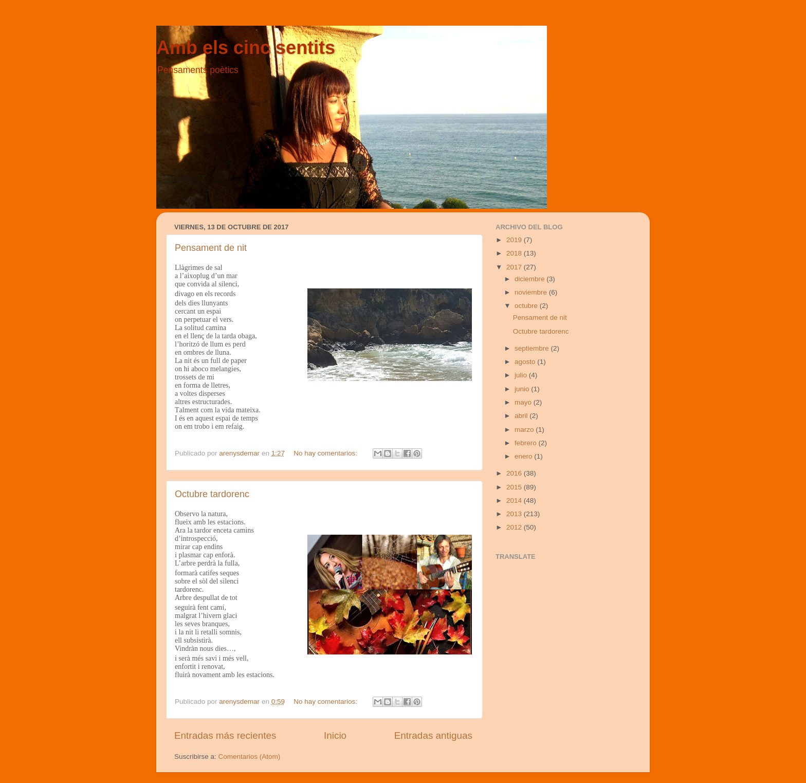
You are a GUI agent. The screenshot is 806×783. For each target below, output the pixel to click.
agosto (526, 362)
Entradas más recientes (225, 735)
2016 (515, 473)
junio (523, 389)
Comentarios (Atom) (249, 756)
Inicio (335, 735)
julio (522, 375)
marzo (525, 429)
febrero (527, 443)
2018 (515, 253)
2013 (515, 514)
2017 (515, 267)
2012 (515, 527)
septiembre (533, 348)
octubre (527, 305)
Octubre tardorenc (212, 494)
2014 (515, 500)
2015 (515, 487)
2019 (515, 240)
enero (524, 456)
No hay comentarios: (326, 453)
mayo (524, 402)
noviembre (532, 292)
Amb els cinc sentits (245, 47)
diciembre (530, 279)
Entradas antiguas (433, 735)
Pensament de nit (211, 248)
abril (522, 416)
